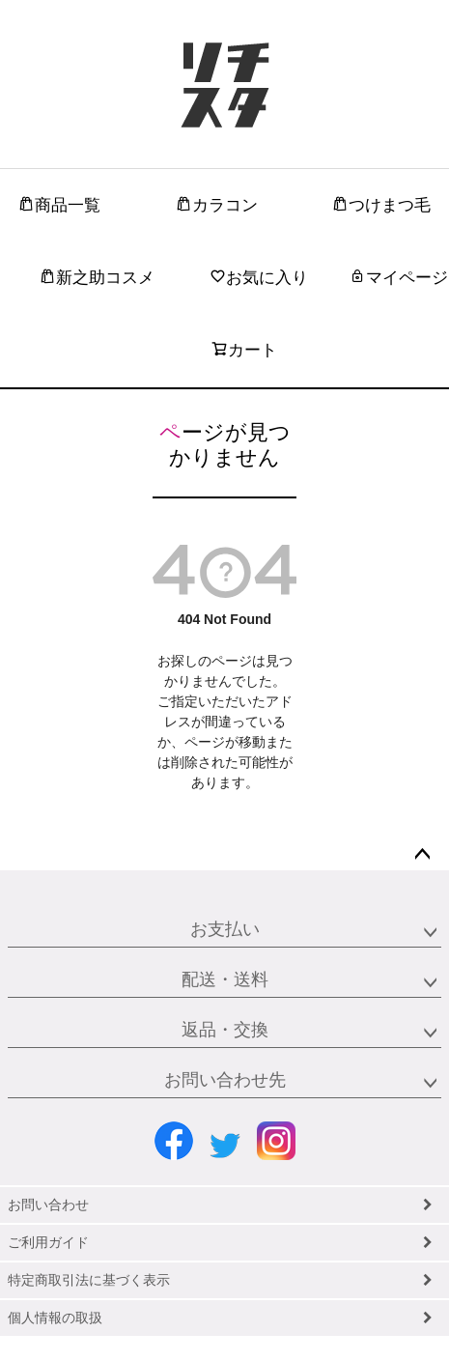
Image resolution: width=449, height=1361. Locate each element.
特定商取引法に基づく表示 (89, 1280)
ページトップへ (422, 854)
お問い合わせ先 (225, 1080)
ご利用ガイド (48, 1242)
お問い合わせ (48, 1204)
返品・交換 (225, 1029)
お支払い (225, 929)
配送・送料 (225, 979)
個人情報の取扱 (55, 1317)
